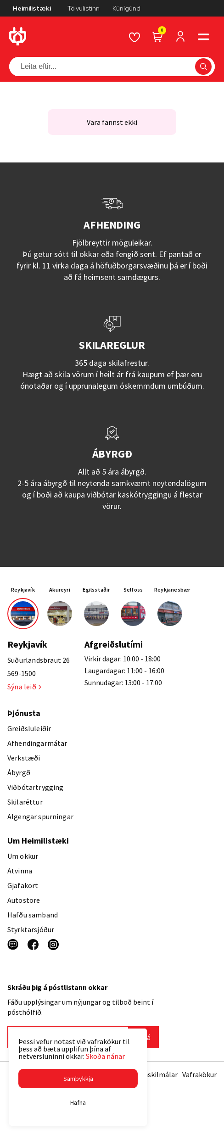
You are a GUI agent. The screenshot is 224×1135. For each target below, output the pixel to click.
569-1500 (21, 673)
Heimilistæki (32, 8)
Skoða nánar (105, 1056)
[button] (78, 1078)
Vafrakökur (199, 1074)
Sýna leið (24, 686)
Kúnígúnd (126, 8)
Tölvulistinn (83, 8)
